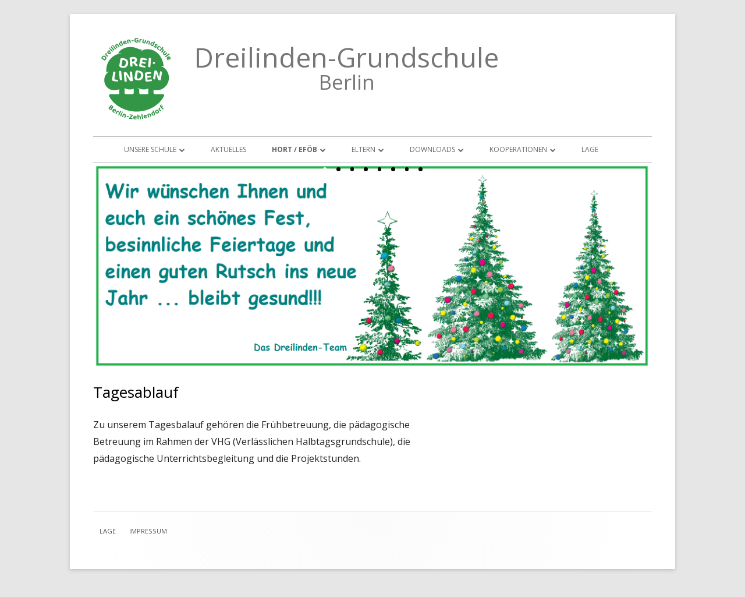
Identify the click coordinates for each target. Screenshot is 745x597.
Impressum (148, 531)
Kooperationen (518, 149)
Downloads (432, 149)
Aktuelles (228, 149)
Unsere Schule (150, 149)
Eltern (363, 149)
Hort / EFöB (294, 149)
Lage (589, 149)
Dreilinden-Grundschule (346, 57)
